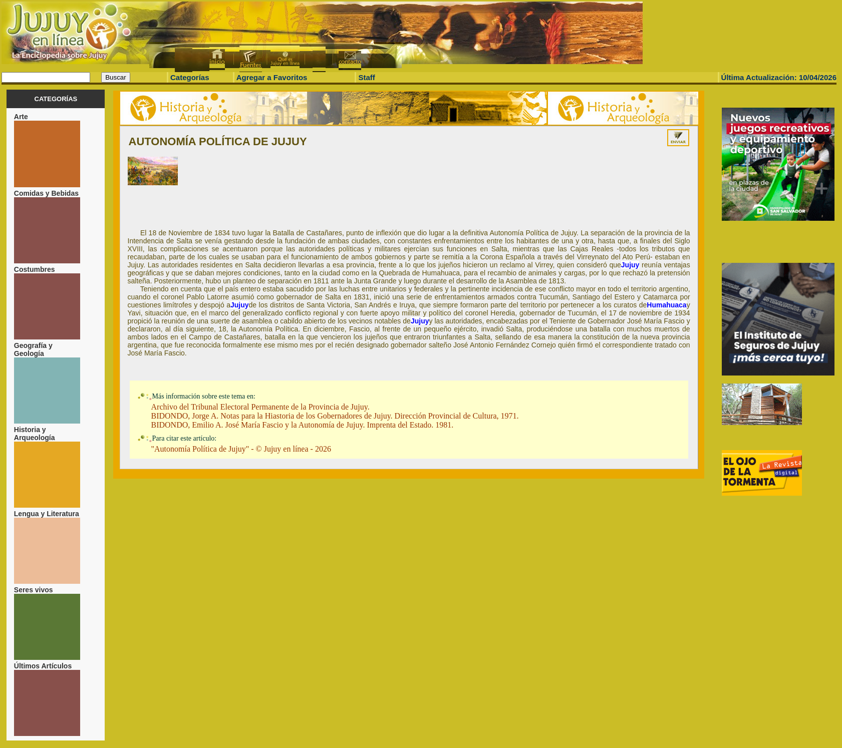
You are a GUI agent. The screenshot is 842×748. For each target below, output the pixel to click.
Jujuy (630, 265)
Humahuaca (666, 305)
